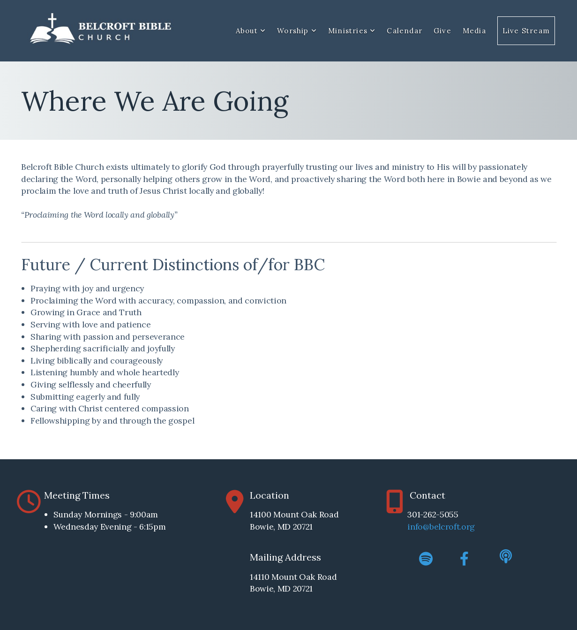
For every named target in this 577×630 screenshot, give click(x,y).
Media (474, 30)
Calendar (404, 30)
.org (467, 526)
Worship (297, 30)
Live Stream (526, 30)
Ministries (351, 30)
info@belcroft (433, 526)
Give (442, 30)
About (251, 30)
